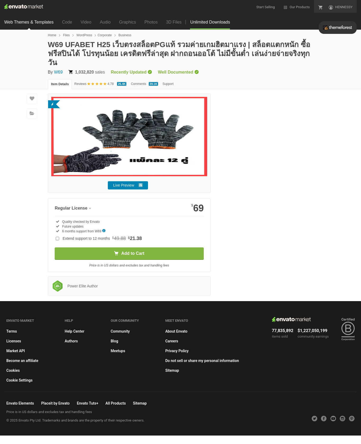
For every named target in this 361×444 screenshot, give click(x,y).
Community (120, 331)
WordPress (84, 35)
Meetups (118, 351)
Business (124, 35)
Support (168, 84)
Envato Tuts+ (87, 403)
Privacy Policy (176, 351)
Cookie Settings (19, 380)
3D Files (174, 22)
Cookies (13, 370)
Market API (15, 351)
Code (67, 22)
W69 (58, 72)
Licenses (13, 341)
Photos (151, 22)
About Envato (176, 331)
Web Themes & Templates (29, 22)
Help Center (74, 331)
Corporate (105, 35)
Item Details (60, 84)
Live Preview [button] (123, 185)
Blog (114, 341)
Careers (171, 341)
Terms (11, 331)
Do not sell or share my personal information (202, 361)
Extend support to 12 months (102, 238)
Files (66, 35)
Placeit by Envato (55, 403)
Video (86, 22)
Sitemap (172, 370)
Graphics (127, 22)
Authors (71, 341)
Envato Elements (20, 403)
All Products (115, 403)
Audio (105, 22)
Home (52, 35)
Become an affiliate (22, 361)
